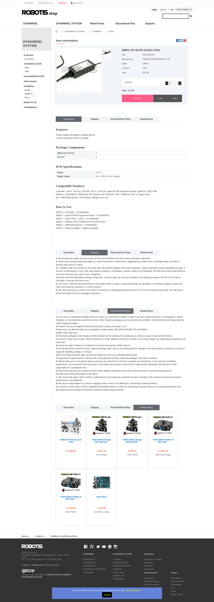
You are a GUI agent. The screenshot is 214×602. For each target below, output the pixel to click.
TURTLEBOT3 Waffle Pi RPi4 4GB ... (163, 441)
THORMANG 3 (31, 107)
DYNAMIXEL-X (89, 563)
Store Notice (176, 578)
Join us (163, 10)
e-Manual (62, 3)
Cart (172, 10)
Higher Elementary (151, 581)
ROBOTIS (33, 546)
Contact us (39, 536)
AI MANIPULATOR (32, 64)
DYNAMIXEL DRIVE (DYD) (94, 569)
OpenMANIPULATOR (34, 76)
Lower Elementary (151, 585)
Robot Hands (30, 81)
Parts (27, 97)
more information (133, 590)
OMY (27, 67)
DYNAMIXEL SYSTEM (69, 23)
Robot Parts (97, 23)
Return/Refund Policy (120, 119)
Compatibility (176, 585)
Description (68, 119)
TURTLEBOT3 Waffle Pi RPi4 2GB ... (70, 498)
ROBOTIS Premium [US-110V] (71, 441)
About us (25, 536)
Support (150, 23)
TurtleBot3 (29, 86)
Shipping (95, 119)
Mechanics (148, 563)
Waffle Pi (29, 94)
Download (76, 3)
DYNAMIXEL (30, 23)
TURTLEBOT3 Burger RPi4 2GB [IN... (132, 441)
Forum (173, 591)
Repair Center (176, 594)
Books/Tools (149, 569)
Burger (28, 90)
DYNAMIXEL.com (45, 3)
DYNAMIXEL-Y (89, 559)
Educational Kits (125, 23)
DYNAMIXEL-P (89, 566)
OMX (27, 71)
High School (149, 578)
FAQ (172, 588)
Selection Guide (177, 581)
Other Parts (149, 566)
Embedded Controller (153, 559)
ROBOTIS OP (30, 102)
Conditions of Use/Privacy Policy (63, 536)
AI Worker (28, 55)
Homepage (28, 3)
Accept (107, 595)
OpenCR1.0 (101, 497)
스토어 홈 (56, 31)
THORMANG (118, 579)
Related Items (146, 119)
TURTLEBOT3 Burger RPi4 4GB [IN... (101, 441)
